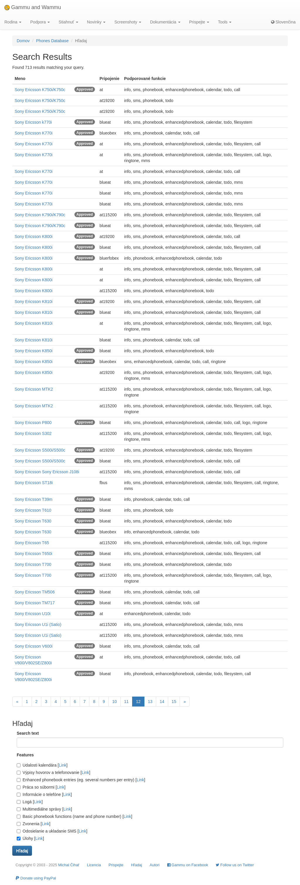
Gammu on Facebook (187, 865)
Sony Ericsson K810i (33, 301)
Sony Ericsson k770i (33, 122)
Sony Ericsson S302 (33, 433)
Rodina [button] (12, 22)
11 (126, 701)
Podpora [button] (40, 22)
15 (174, 701)
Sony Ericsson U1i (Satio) (38, 624)
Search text (28, 733)
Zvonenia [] (33, 823)
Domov (23, 40)
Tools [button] (225, 22)
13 (150, 701)
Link (63, 765)
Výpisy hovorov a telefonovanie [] (53, 772)
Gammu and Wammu (32, 7)
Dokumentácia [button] (165, 22)
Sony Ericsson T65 (32, 542)
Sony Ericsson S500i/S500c (40, 450)
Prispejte (115, 865)
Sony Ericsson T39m (33, 499)
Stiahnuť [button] (68, 22)
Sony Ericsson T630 (33, 521)
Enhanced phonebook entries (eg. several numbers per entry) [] (81, 779)
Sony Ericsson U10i (32, 613)
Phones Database (52, 40)
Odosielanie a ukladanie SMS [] (52, 831)
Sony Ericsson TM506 (35, 592)
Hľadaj (136, 865)
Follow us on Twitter (235, 865)
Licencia (94, 865)
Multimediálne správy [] (44, 809)
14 (162, 701)
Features (25, 755)
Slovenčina (283, 22)
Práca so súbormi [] (41, 787)
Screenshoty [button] (127, 22)
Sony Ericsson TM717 (35, 602)
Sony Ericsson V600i (33, 646)
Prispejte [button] (199, 22)
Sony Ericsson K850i (33, 350)
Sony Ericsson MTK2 (34, 389)
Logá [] (30, 801)
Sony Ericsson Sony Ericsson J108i (47, 471)
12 (138, 701)
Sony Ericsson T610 (33, 510)
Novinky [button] (96, 22)
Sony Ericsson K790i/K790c (40, 214)
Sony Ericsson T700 (33, 564)
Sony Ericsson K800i (33, 236)
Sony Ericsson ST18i (34, 482)
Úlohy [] (30, 838)
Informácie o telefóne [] (44, 794)
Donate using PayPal (36, 878)
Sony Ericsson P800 (33, 422)
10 (114, 701)
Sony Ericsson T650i (33, 553)
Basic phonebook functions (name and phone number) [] (74, 816)
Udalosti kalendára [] (42, 765)
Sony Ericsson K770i (33, 133)
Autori (155, 865)
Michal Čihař (68, 865)
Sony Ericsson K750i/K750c (40, 89)
